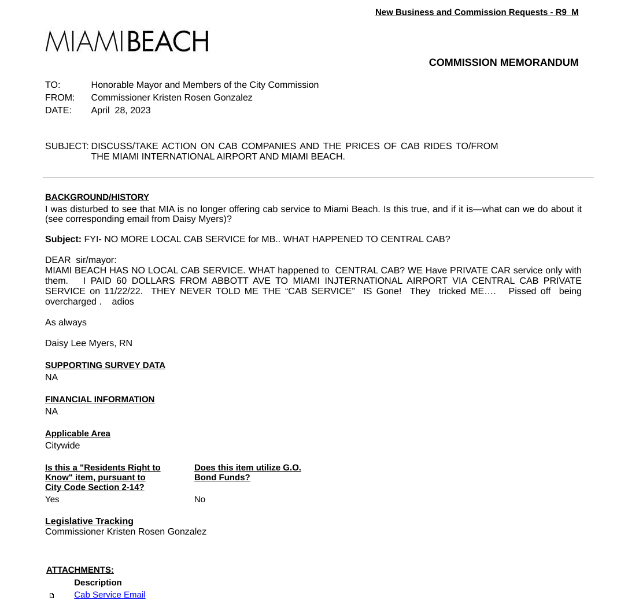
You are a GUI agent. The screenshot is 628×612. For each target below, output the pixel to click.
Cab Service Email (109, 595)
